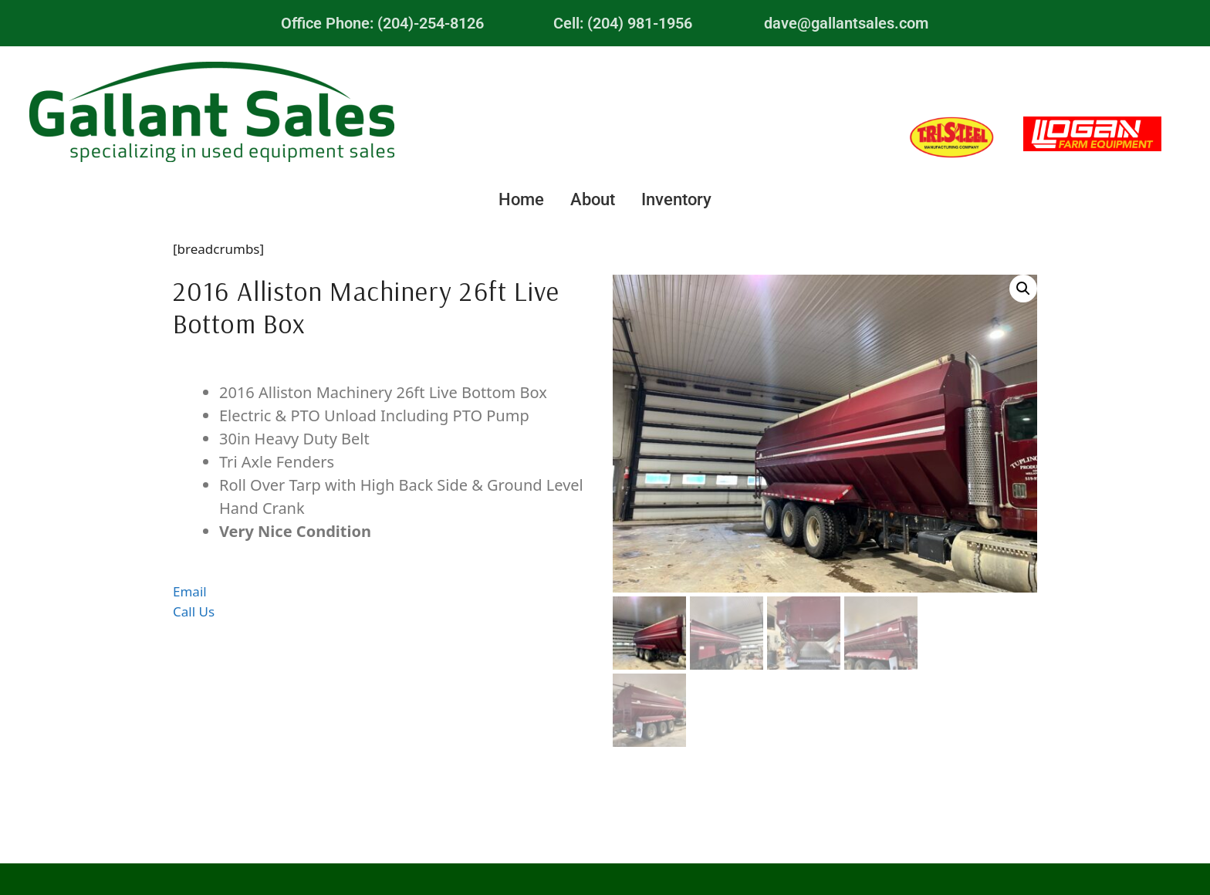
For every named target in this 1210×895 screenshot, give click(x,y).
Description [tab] (385, 368)
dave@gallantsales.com (846, 23)
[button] (1023, 288)
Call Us (194, 611)
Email (190, 591)
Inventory (676, 199)
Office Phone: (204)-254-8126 (382, 23)
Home (521, 199)
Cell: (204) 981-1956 (622, 23)
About (592, 199)
